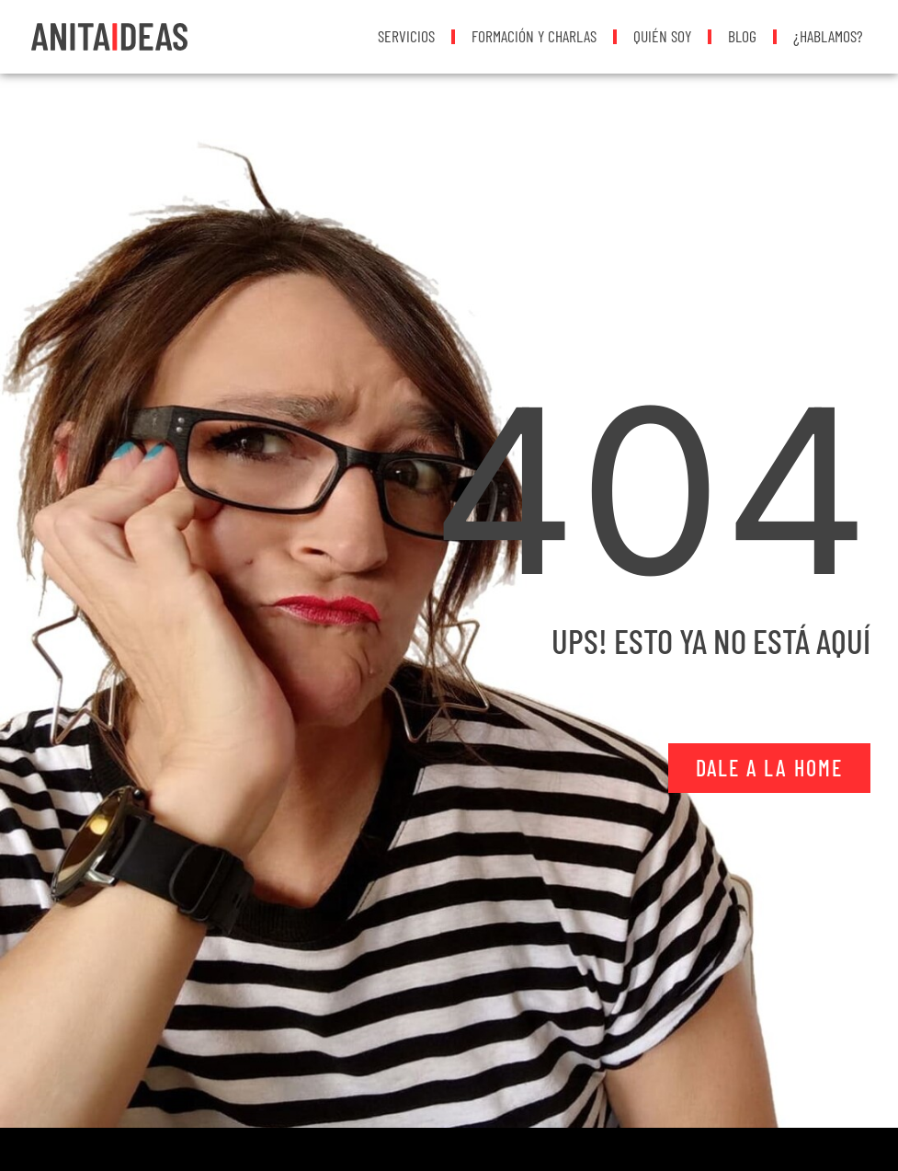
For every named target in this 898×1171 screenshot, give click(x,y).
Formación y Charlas (534, 36)
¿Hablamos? (828, 36)
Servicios (406, 36)
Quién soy (662, 36)
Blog (742, 36)
